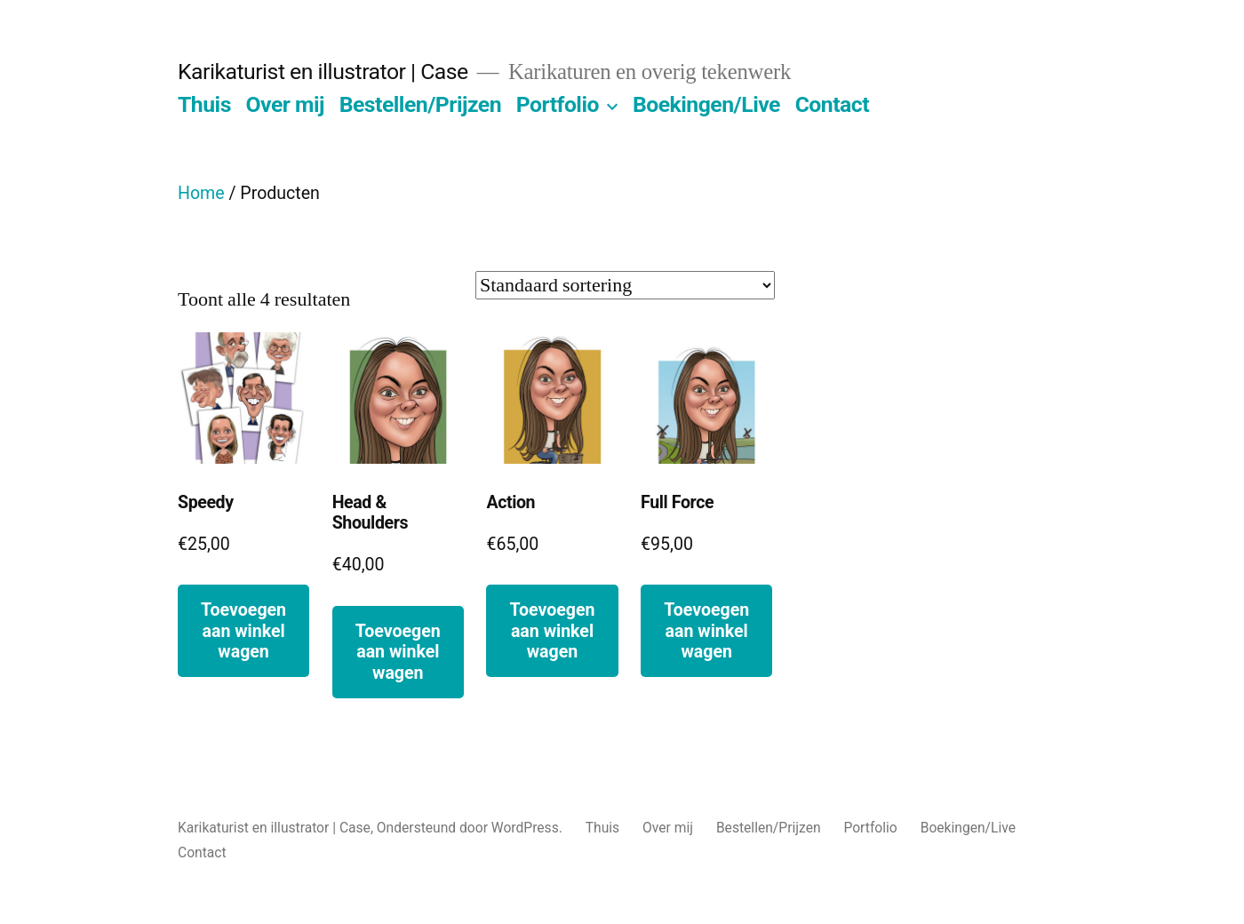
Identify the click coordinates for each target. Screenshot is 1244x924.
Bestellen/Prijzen (420, 104)
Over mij (285, 104)
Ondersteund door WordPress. (471, 827)
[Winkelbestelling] (625, 285)
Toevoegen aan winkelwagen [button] (243, 631)
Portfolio (557, 104)
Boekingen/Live (706, 104)
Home (201, 193)
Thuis (204, 104)
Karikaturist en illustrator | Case (323, 71)
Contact (832, 104)
